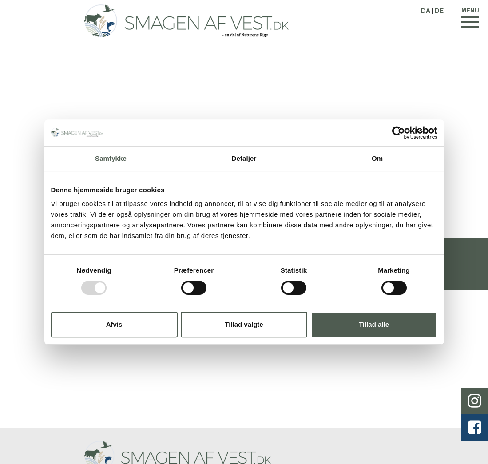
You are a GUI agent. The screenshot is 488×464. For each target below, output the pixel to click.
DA (425, 11)
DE (439, 11)
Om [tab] (377, 158)
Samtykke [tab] (111, 158)
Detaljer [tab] (244, 158)
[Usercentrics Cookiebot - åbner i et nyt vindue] (398, 132)
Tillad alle (374, 324)
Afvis (114, 324)
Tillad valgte (244, 324)
